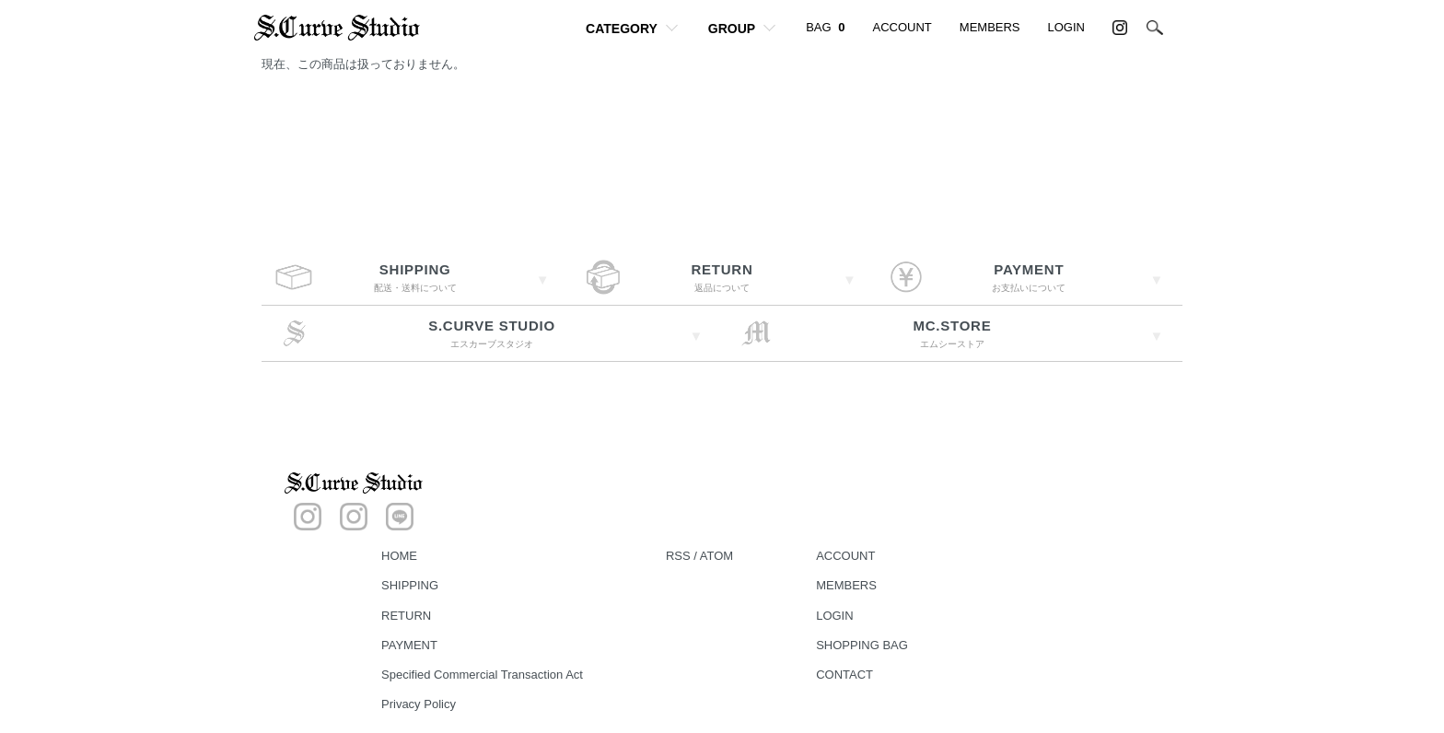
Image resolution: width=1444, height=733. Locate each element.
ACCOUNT (902, 27)
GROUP (731, 28)
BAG (825, 27)
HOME (399, 556)
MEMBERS (990, 27)
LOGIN (1066, 27)
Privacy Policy (418, 704)
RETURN (406, 615)
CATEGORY (622, 28)
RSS (678, 556)
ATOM (716, 556)
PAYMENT (409, 645)
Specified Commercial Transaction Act (482, 674)
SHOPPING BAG (862, 645)
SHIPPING (409, 585)
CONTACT (844, 674)
